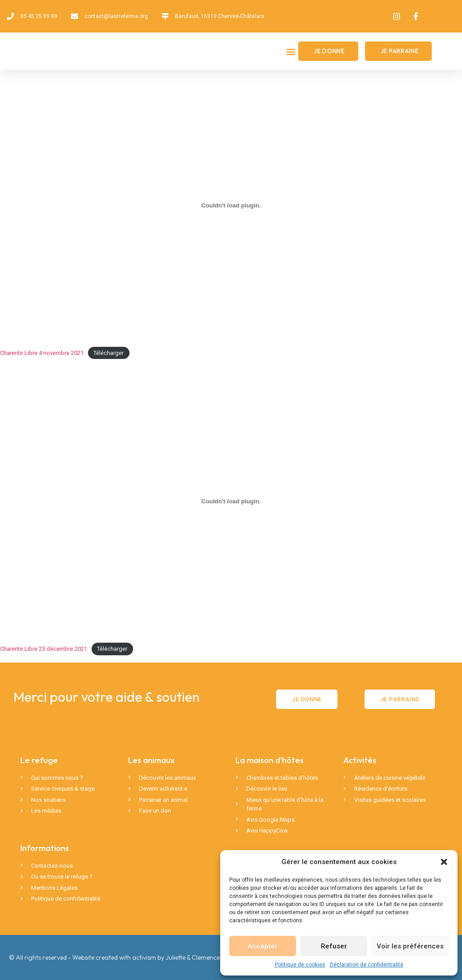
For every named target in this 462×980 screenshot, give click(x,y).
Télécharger (108, 353)
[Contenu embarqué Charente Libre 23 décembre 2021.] (231, 501)
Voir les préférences (410, 946)
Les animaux (151, 760)
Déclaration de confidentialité (366, 965)
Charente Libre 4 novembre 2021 (41, 353)
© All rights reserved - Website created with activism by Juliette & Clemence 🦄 (119, 957)
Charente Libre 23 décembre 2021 (43, 648)
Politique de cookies (300, 965)
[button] (443, 861)
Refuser (334, 946)
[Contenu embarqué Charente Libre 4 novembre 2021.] (231, 205)
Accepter (262, 946)
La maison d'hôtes (270, 760)
